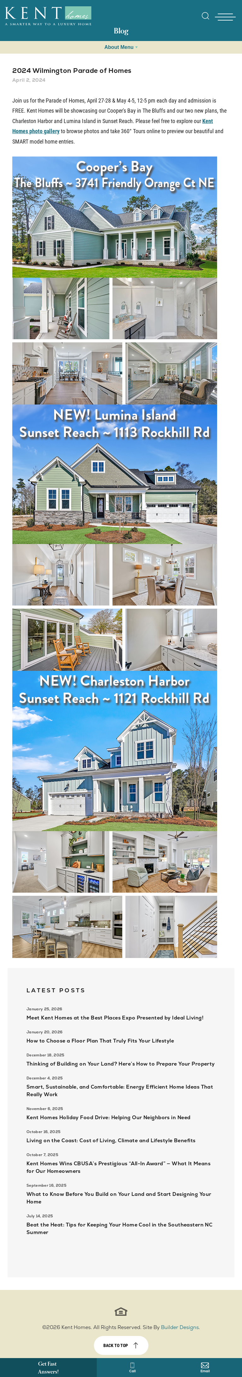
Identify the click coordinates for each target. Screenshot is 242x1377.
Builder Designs (180, 1327)
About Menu (118, 47)
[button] (205, 20)
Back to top (115, 1345)
